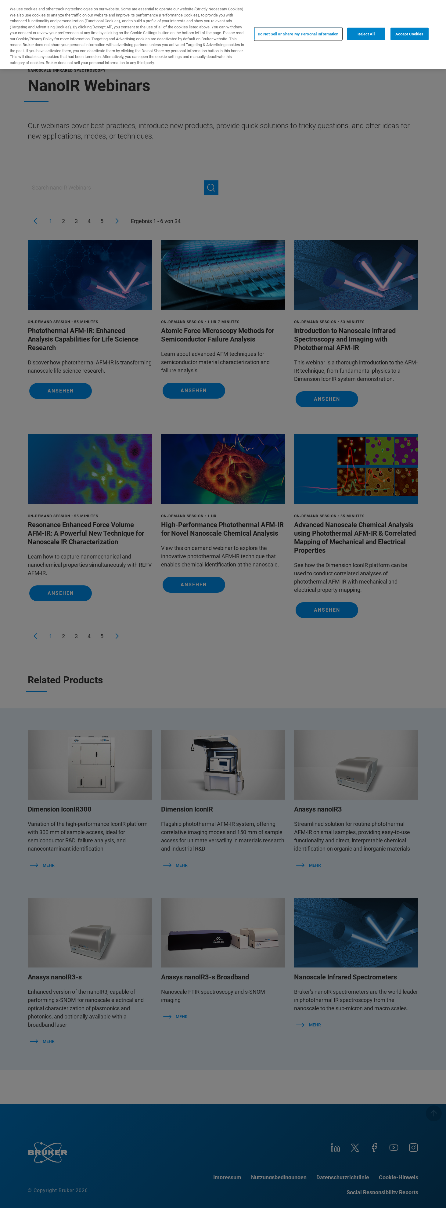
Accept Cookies (409, 33)
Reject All (366, 33)
